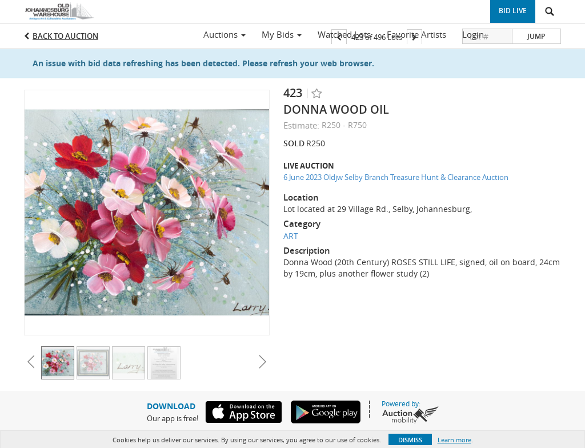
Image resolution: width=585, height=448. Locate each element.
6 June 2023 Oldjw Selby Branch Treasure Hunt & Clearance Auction (395, 177)
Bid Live (513, 10)
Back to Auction (65, 36)
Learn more (454, 439)
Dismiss (410, 439)
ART (290, 235)
